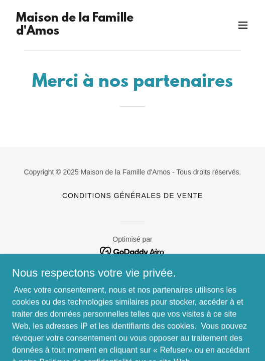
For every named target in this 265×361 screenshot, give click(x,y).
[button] (243, 25)
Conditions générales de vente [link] (132, 196)
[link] (96, 32)
